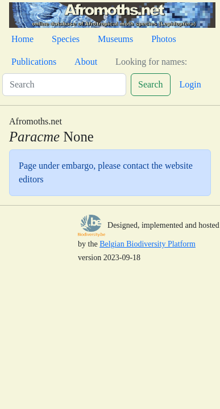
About (85, 61)
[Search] (64, 84)
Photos (163, 39)
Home (22, 39)
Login (190, 84)
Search (150, 84)
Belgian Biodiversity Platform (147, 244)
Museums (115, 39)
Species (66, 39)
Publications (33, 61)
